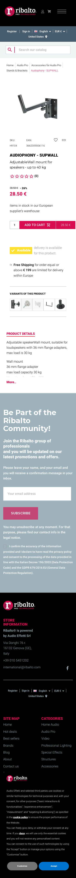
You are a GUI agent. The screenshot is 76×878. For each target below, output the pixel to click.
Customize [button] (22, 866)
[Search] (38, 49)
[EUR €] (60, 31)
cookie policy (20, 817)
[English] (44, 31)
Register (12, 31)
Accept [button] (54, 866)
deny (22, 833)
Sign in (26, 31)
